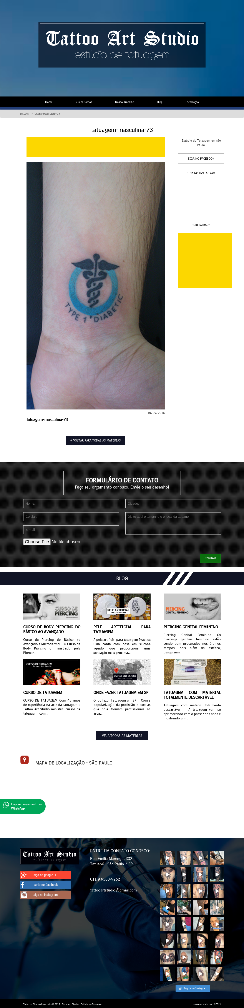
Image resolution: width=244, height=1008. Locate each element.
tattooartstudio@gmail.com (113, 888)
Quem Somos (84, 101)
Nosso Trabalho (124, 101)
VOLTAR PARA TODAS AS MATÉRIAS (95, 440)
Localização (192, 101)
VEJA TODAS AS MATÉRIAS (122, 735)
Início (24, 113)
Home (49, 101)
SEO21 (217, 1002)
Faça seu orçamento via (22, 806)
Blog (160, 101)
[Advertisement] (96, 146)
